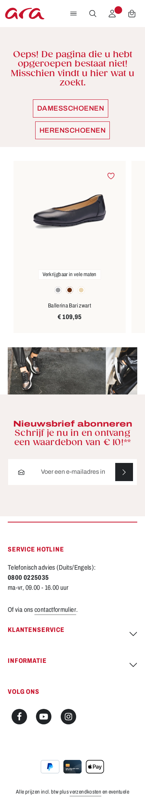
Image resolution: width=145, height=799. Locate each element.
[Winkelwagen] (132, 13)
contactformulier (55, 609)
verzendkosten (85, 792)
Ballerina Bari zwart (69, 305)
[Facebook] (19, 717)
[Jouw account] (112, 13)
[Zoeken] (93, 13)
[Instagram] (68, 717)
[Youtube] (43, 717)
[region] (72, 247)
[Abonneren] (124, 472)
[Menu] (73, 13)
